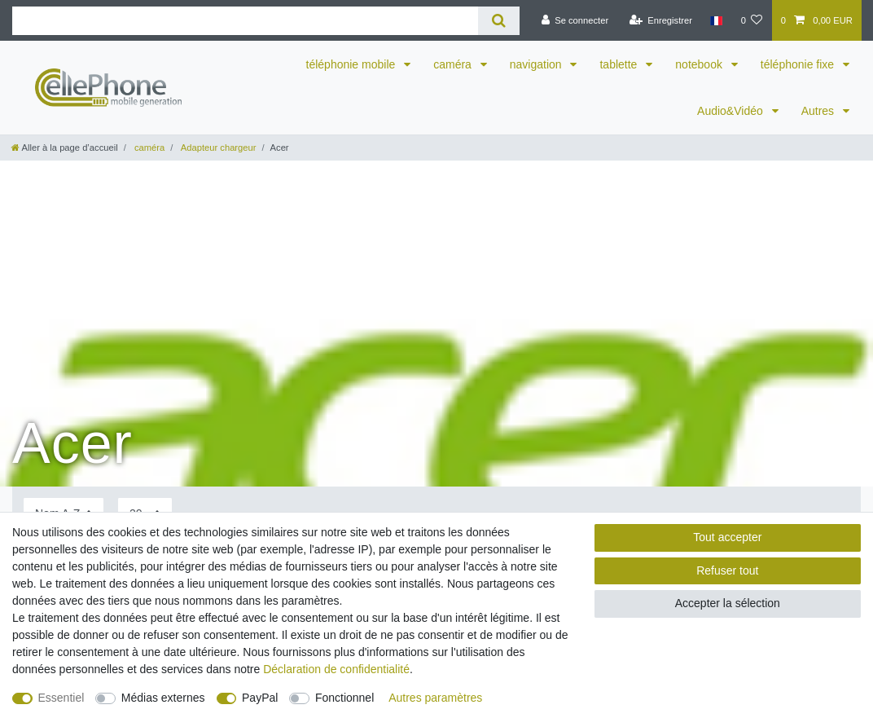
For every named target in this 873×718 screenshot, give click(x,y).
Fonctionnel (344, 697)
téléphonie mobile (352, 64)
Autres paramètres (435, 697)
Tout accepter (727, 537)
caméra (454, 64)
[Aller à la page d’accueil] (64, 147)
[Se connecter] (574, 20)
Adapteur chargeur (217, 147)
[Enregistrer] (660, 20)
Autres (819, 110)
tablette (619, 64)
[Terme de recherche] (245, 21)
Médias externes (163, 697)
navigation (537, 64)
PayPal (260, 697)
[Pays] (716, 20)
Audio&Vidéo (731, 110)
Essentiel (61, 697)
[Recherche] (499, 21)
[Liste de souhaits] (751, 20)
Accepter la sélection (727, 603)
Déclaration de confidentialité (336, 669)
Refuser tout (727, 570)
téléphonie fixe (799, 64)
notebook (700, 64)
